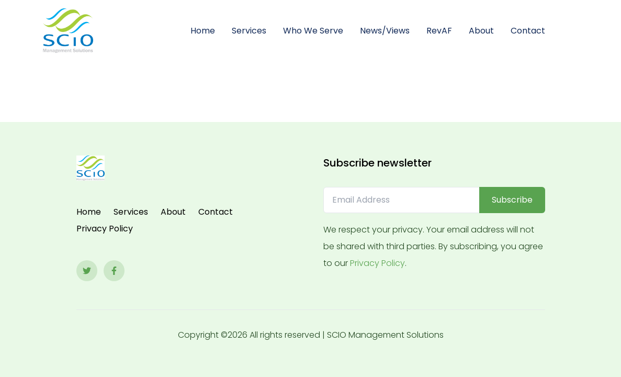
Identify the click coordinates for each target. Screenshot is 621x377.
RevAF (439, 31)
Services (249, 31)
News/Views (385, 31)
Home (202, 31)
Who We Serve (313, 31)
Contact (528, 31)
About (481, 31)
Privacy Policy (104, 229)
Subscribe (512, 200)
